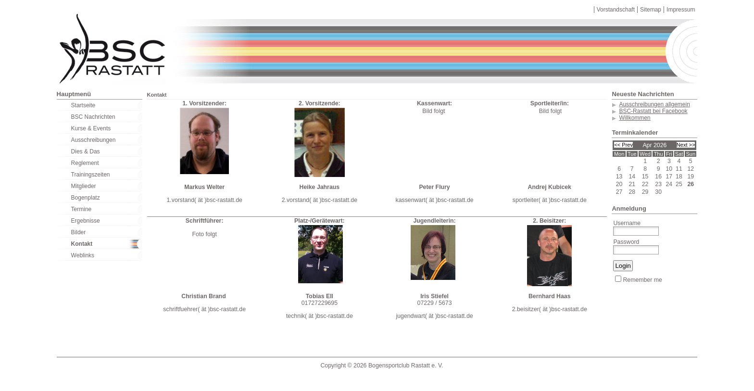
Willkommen (634, 117)
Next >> (686, 145)
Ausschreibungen (93, 140)
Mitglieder (83, 186)
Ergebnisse (85, 220)
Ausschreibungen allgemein (654, 104)
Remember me (638, 280)
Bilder (78, 232)
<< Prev (623, 145)
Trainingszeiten (90, 174)
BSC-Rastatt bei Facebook (653, 111)
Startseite (83, 105)
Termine (81, 209)
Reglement (85, 163)
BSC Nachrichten (93, 117)
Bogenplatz (85, 197)
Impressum (680, 9)
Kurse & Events (91, 128)
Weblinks (82, 255)
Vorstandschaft (616, 9)
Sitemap (650, 9)
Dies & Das (85, 151)
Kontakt (82, 243)
